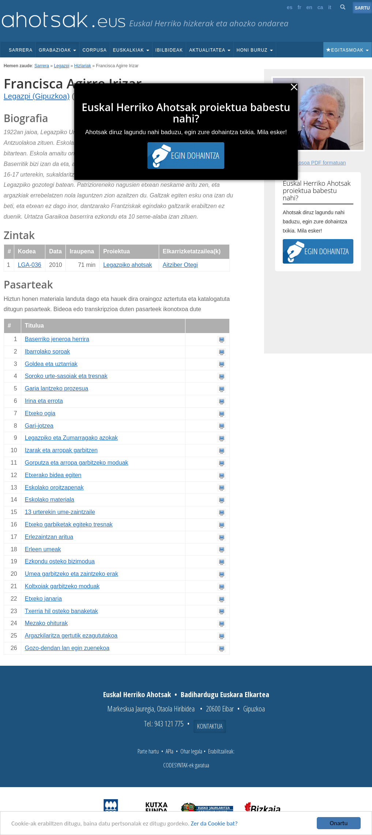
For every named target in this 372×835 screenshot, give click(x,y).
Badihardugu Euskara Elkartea (225, 694)
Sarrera (21, 50)
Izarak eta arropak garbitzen (61, 450)
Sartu (362, 8)
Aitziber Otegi (180, 265)
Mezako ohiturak (46, 623)
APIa (169, 751)
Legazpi (61, 65)
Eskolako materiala (49, 499)
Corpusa (94, 50)
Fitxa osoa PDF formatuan (316, 163)
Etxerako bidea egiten (53, 475)
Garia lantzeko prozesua (56, 388)
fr (299, 7)
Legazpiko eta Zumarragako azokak (71, 438)
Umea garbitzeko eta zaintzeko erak (71, 574)
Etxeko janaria (43, 599)
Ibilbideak (169, 50)
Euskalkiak (131, 50)
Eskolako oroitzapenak (54, 487)
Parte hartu (148, 751)
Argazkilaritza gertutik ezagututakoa (71, 635)
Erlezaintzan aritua (49, 537)
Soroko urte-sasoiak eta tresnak (66, 376)
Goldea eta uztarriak (51, 364)
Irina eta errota (44, 401)
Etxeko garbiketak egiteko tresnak (69, 524)
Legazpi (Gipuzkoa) (36, 96)
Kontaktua (209, 726)
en (309, 7)
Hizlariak (82, 65)
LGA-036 (29, 265)
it (329, 7)
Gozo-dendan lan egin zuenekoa (67, 648)
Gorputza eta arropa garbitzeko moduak (76, 463)
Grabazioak (57, 50)
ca (320, 7)
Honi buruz (255, 50)
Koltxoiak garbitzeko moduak (62, 586)
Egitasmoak (347, 50)
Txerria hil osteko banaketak (61, 611)
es (290, 7)
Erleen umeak (43, 549)
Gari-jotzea (39, 426)
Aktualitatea (209, 50)
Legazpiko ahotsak (127, 265)
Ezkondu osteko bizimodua (60, 561)
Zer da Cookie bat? (214, 824)
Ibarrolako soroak (47, 351)
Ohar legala (191, 751)
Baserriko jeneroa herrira (57, 339)
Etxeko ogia (40, 413)
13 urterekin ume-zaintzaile (60, 512)
